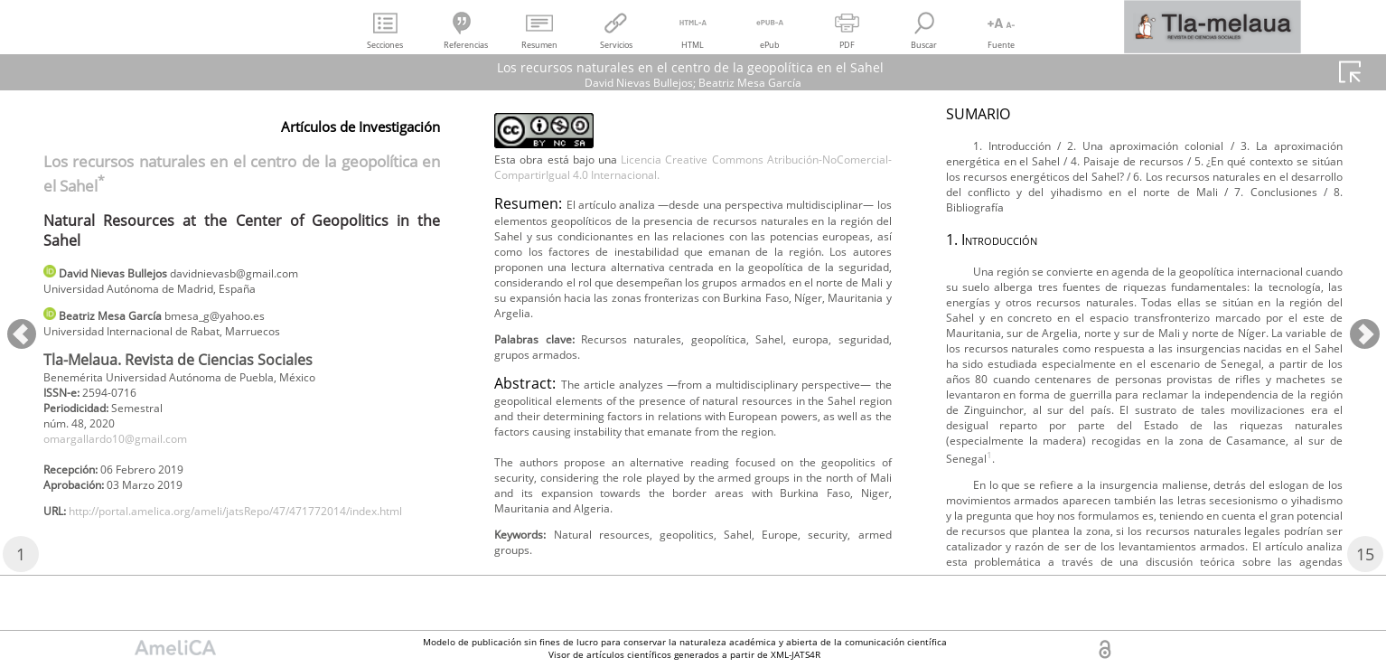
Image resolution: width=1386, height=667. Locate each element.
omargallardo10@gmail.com (128, 456)
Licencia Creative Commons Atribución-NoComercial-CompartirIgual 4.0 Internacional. (692, 199)
